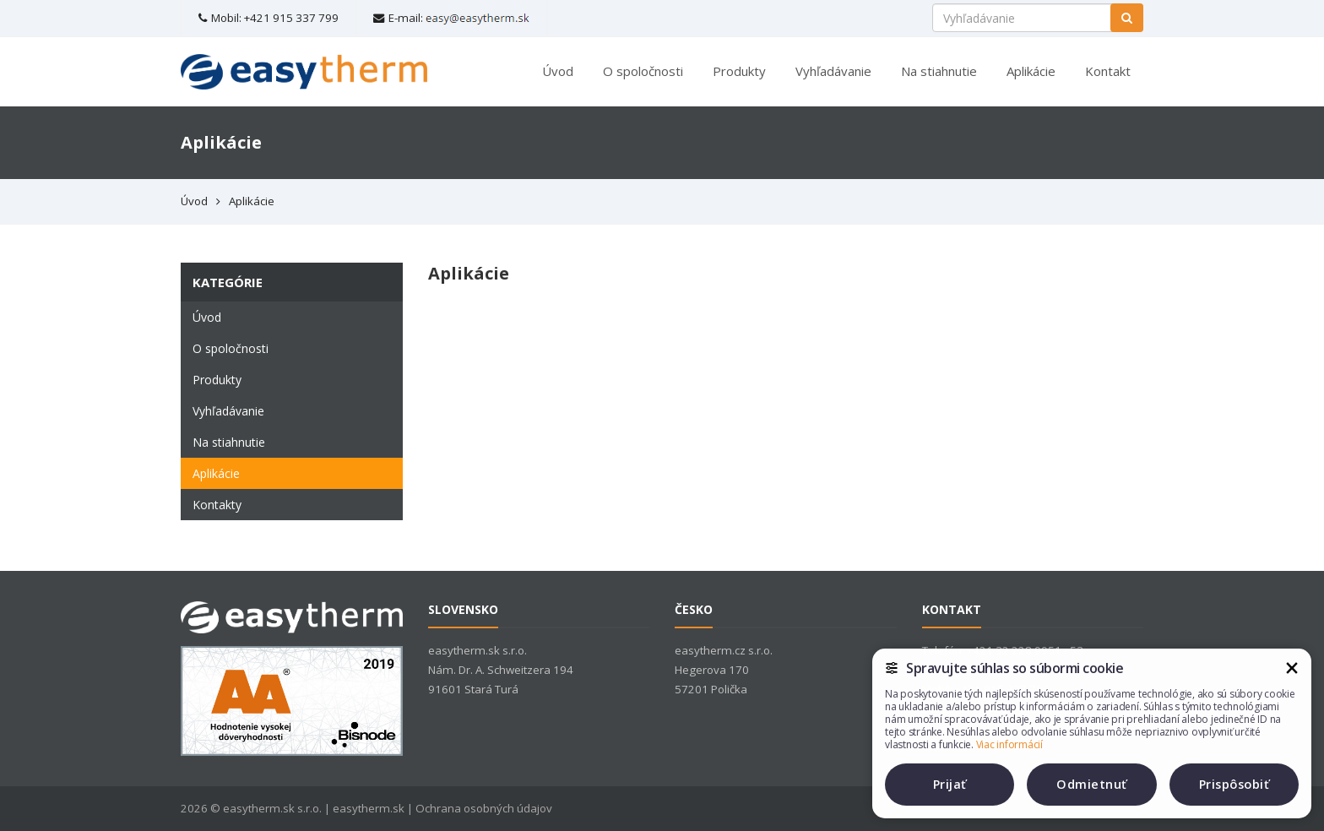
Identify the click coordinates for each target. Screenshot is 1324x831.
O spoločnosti (643, 70)
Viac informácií (1009, 744)
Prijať (950, 784)
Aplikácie (1031, 70)
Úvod (557, 70)
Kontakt (1108, 70)
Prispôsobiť (1234, 784)
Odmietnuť (1091, 784)
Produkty (739, 70)
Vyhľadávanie (833, 70)
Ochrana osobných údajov (483, 808)
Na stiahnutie (939, 70)
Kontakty (217, 505)
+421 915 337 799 (291, 17)
